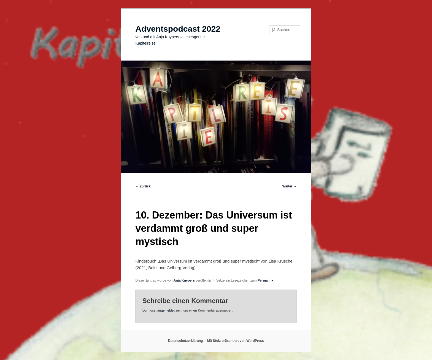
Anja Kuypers (184, 280)
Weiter (289, 186)
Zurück (142, 186)
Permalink (265, 280)
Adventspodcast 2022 (177, 28)
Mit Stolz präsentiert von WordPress (235, 341)
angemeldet (166, 310)
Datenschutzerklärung (185, 341)
